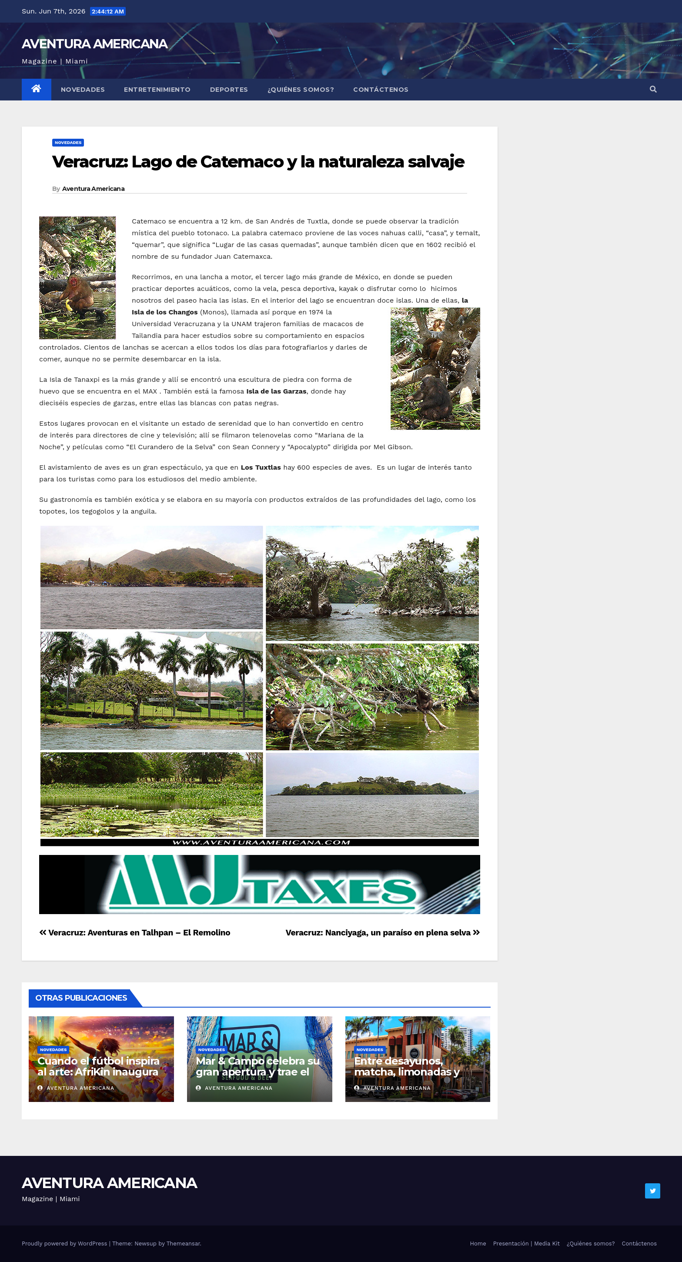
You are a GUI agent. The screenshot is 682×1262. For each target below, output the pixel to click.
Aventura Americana (93, 189)
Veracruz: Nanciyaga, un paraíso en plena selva (383, 933)
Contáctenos (381, 89)
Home (478, 1243)
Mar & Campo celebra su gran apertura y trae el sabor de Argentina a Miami (258, 1077)
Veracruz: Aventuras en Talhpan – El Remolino (134, 933)
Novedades (83, 89)
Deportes (229, 89)
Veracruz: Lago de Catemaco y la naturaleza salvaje (258, 161)
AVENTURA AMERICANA (94, 43)
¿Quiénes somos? (300, 89)
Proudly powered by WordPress (65, 1243)
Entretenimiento (157, 89)
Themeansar (183, 1243)
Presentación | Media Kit (526, 1243)
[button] (653, 89)
